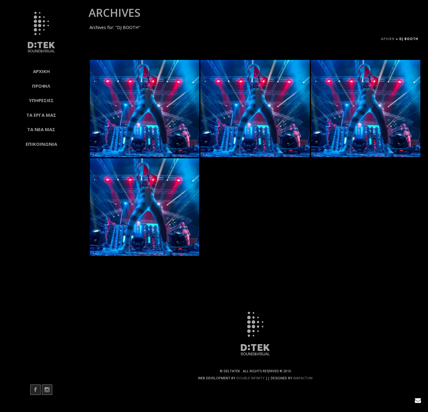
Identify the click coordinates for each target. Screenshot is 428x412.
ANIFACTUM (303, 378)
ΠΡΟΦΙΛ (41, 86)
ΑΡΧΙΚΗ (41, 71)
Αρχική (388, 39)
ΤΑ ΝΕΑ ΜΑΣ (41, 129)
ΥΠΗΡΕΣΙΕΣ (41, 100)
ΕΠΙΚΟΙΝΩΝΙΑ (41, 144)
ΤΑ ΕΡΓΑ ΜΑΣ (41, 115)
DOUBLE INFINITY (250, 378)
